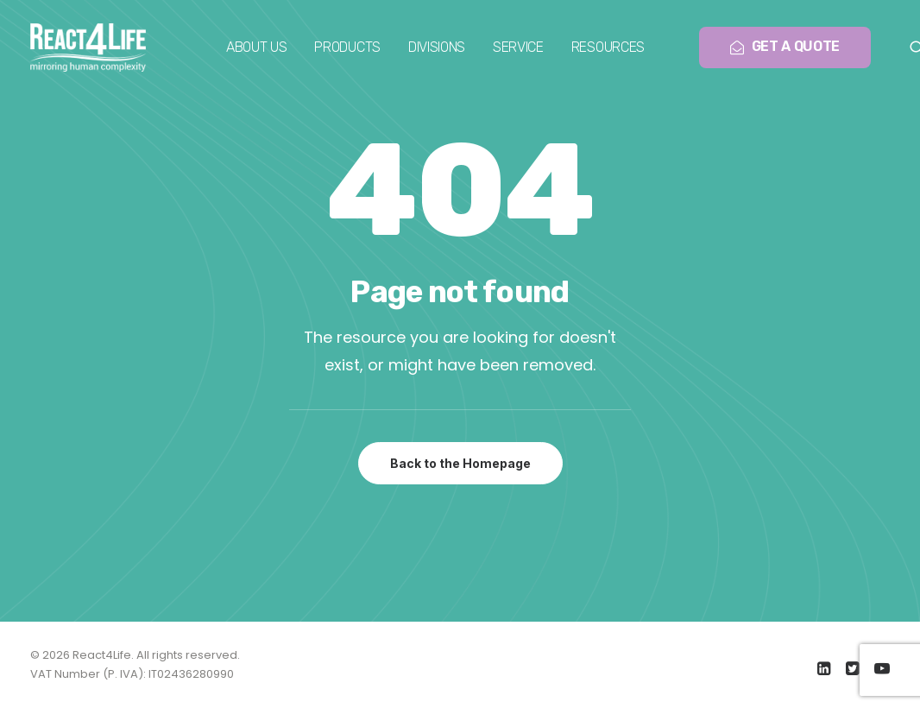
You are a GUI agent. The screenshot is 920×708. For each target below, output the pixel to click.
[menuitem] (256, 47)
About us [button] (256, 47)
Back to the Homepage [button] (460, 463)
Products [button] (347, 47)
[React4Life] (88, 47)
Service (518, 47)
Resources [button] (608, 47)
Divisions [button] (436, 47)
